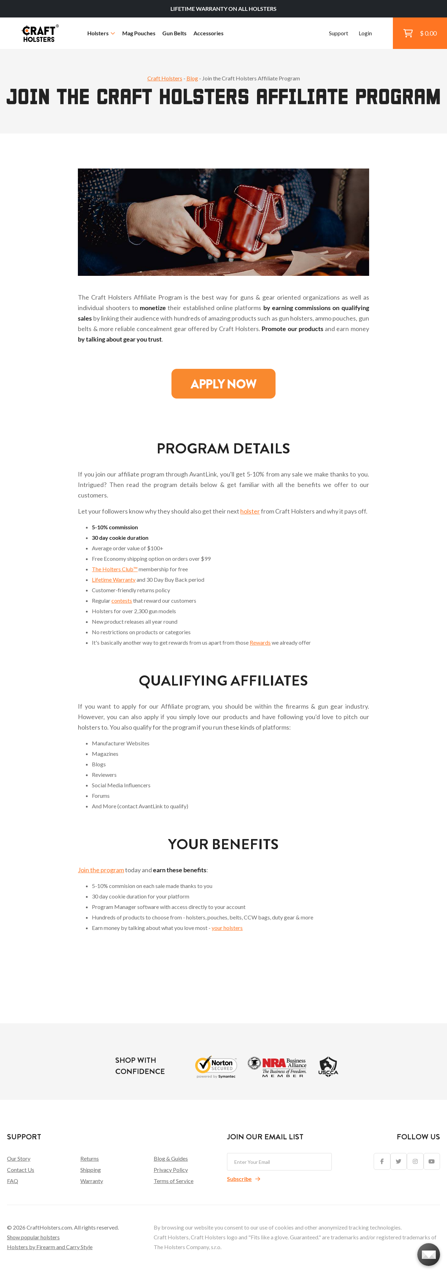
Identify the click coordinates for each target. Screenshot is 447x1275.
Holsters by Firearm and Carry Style (50, 1247)
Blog (192, 78)
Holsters (101, 33)
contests (121, 600)
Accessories (208, 33)
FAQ (12, 1180)
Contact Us (20, 1169)
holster (250, 511)
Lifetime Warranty (113, 579)
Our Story (18, 1158)
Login (365, 33)
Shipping (90, 1169)
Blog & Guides (171, 1158)
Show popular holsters (33, 1237)
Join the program (101, 870)
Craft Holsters (164, 78)
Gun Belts (174, 33)
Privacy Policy (171, 1169)
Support (338, 33)
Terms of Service (173, 1180)
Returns (89, 1158)
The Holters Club (115, 569)
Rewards (260, 642)
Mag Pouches (138, 33)
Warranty (91, 1180)
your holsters (227, 927)
